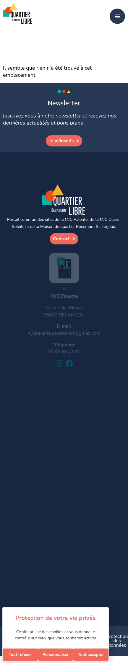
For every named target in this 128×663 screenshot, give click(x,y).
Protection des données (117, 641)
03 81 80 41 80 (63, 352)
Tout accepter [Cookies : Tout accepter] (91, 654)
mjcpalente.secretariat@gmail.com (63, 333)
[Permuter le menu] (117, 16)
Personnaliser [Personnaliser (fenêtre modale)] (56, 654)
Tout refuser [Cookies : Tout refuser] (20, 654)
